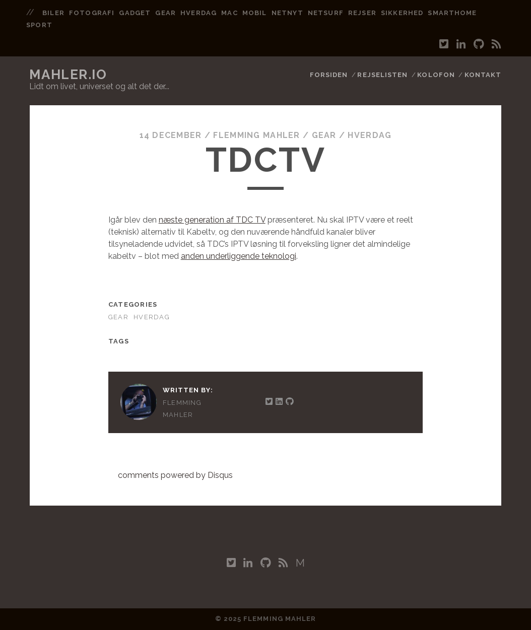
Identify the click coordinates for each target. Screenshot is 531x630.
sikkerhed (402, 13)
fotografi (91, 13)
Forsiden (329, 75)
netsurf (325, 13)
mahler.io (68, 74)
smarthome (452, 13)
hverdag (198, 13)
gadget (134, 13)
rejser (362, 13)
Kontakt (482, 75)
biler (53, 13)
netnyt (287, 13)
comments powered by (175, 475)
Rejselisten (382, 75)
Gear (324, 135)
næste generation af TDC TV (212, 220)
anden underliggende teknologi (238, 256)
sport (39, 25)
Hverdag (369, 135)
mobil (254, 13)
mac (229, 13)
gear (165, 13)
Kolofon (435, 75)
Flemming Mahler (256, 135)
